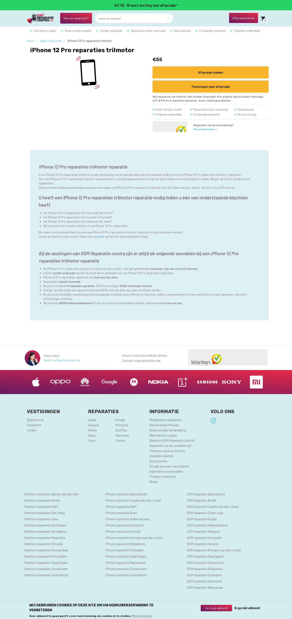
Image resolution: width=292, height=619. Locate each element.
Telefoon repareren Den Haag (44, 513)
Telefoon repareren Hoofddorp (45, 531)
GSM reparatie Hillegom (203, 531)
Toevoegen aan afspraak (210, 86)
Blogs (153, 481)
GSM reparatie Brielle (201, 500)
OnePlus (121, 430)
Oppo (92, 435)
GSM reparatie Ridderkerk (205, 569)
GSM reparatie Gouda (202, 519)
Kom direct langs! (45, 30)
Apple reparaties (51, 40)
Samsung (122, 435)
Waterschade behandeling (167, 430)
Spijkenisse (35, 420)
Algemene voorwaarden (166, 471)
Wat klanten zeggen (163, 435)
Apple (92, 420)
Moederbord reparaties (165, 420)
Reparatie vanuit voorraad (148, 30)
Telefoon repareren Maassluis (44, 538)
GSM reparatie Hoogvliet (204, 538)
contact (99, 236)
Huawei (93, 425)
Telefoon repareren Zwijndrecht (46, 575)
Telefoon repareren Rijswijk (43, 544)
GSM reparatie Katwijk (203, 544)
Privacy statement (162, 476)
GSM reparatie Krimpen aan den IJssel (214, 550)
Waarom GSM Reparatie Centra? (172, 440)
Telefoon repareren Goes (41, 519)
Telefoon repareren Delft (41, 506)
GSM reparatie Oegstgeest (205, 556)
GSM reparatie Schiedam (204, 575)
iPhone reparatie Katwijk (123, 531)
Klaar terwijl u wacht (78, 30)
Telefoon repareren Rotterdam (45, 556)
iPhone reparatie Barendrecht (126, 494)
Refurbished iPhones (164, 425)
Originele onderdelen (247, 30)
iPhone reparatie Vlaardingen (125, 556)
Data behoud (182, 30)
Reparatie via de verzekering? (170, 445)
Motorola (121, 425)
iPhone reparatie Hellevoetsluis (127, 519)
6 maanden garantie (212, 30)
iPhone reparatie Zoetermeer (126, 569)
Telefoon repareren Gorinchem (45, 525)
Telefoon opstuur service (167, 451)
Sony (91, 440)
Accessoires (158, 461)
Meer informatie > (205, 129)
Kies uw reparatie (75, 18)
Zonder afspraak (111, 30)
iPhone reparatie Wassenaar (125, 562)
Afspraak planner (243, 18)
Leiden (32, 430)
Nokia (92, 430)
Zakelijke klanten (161, 456)
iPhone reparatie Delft (121, 506)
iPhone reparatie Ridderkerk (125, 544)
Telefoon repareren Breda (42, 500)
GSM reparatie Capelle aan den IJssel (213, 506)
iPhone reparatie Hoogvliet (124, 525)
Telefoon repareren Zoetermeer (46, 569)
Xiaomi (120, 440)
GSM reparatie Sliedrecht (204, 581)
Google (120, 420)
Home (30, 40)
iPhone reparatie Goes (121, 513)
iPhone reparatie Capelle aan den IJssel (133, 500)
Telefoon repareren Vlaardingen (46, 562)
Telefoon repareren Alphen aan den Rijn (51, 494)
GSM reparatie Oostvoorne (206, 562)
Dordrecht (34, 425)
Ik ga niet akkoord (247, 608)
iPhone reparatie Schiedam (124, 550)
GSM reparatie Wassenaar (205, 587)
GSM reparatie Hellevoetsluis (207, 525)
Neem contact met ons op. (62, 360)
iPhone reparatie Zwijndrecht (126, 575)
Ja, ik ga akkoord (216, 608)
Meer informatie (142, 615)
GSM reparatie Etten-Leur (205, 513)
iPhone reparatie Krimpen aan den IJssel (134, 538)
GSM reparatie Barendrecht (206, 494)
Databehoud (245, 109)
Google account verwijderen (169, 466)
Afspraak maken (210, 72)
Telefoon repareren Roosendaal (46, 550)
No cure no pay (247, 114)
